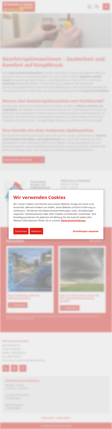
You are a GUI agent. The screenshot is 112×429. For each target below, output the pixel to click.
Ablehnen (36, 231)
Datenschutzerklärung (73, 220)
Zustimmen (21, 231)
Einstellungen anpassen (86, 231)
